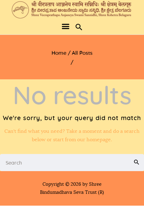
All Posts (82, 53)
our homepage (94, 139)
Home (59, 53)
